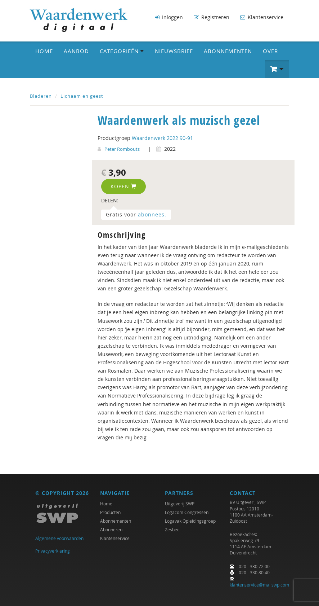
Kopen (123, 186)
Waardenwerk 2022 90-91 (162, 138)
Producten (110, 512)
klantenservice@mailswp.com (259, 585)
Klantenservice (261, 17)
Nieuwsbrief (174, 50)
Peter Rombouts (122, 149)
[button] (277, 69)
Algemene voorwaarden (59, 538)
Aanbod (76, 50)
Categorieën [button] (122, 50)
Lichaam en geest (81, 96)
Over (270, 50)
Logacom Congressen (186, 512)
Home (44, 50)
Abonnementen (228, 50)
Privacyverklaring (52, 551)
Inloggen (169, 17)
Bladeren (41, 96)
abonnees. (152, 214)
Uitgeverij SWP (179, 503)
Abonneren (111, 529)
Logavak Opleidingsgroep (190, 521)
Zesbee (172, 529)
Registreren (211, 17)
